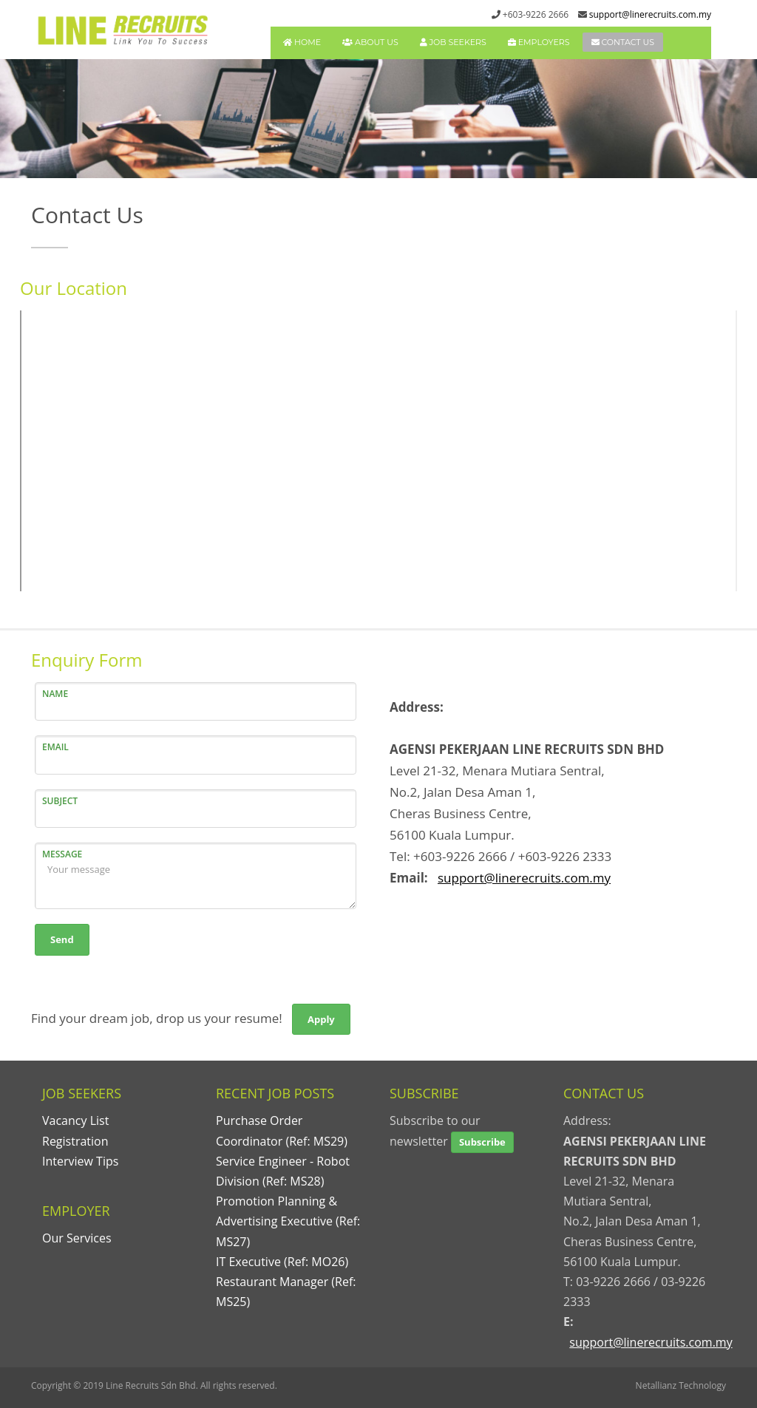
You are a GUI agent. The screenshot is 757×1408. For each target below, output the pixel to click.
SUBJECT (60, 801)
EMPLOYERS (539, 42)
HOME (302, 42)
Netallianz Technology (681, 1385)
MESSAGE (62, 854)
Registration (75, 1141)
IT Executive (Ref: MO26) (282, 1262)
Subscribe (482, 1142)
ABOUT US (370, 42)
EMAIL (55, 747)
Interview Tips (80, 1161)
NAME (55, 693)
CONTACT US (623, 42)
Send (62, 939)
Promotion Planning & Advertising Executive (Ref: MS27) (288, 1221)
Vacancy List (75, 1120)
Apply (321, 1019)
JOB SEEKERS (453, 42)
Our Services (77, 1238)
